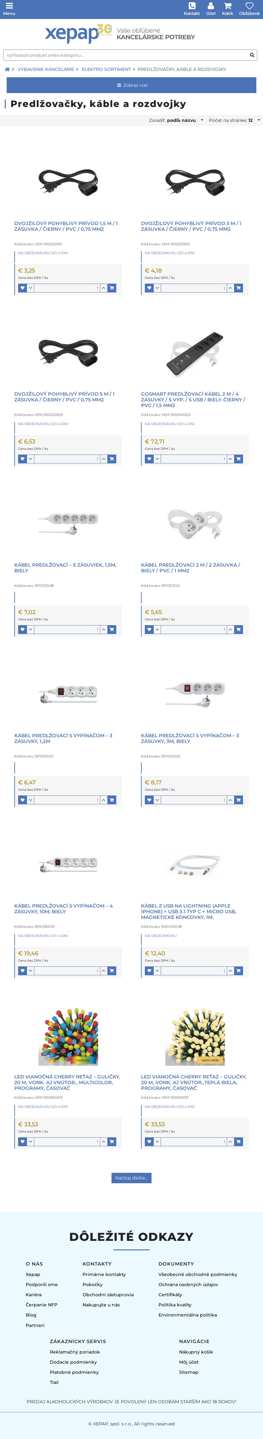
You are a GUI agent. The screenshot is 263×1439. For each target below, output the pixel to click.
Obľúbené (249, 13)
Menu (9, 13)
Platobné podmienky (74, 1372)
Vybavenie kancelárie (46, 69)
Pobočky (93, 1284)
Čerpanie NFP (41, 1305)
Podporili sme (42, 1284)
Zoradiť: (174, 120)
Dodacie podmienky (73, 1362)
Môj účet (189, 1362)
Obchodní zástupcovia (108, 1295)
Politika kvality (175, 1305)
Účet (211, 13)
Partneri (35, 1325)
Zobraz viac (132, 85)
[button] (22, 288)
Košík (227, 13)
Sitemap (189, 1372)
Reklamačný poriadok (75, 1352)
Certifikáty (170, 1295)
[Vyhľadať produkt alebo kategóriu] (252, 55)
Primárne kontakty (104, 1274)
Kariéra (34, 1295)
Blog (31, 1315)
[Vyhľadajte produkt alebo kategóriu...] (130, 55)
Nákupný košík (196, 1352)
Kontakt (192, 13)
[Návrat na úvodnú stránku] (7, 69)
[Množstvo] (67, 288)
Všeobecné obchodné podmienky (197, 1274)
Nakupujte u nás (101, 1305)
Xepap (33, 1274)
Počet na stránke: (232, 120)
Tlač (54, 1382)
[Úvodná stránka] (131, 34)
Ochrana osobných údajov (188, 1284)
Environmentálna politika (187, 1315)
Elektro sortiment (106, 69)
